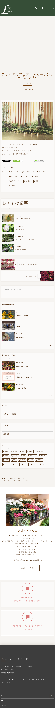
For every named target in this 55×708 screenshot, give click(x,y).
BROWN (34, 464)
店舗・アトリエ (27, 568)
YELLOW (43, 456)
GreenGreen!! (19, 229)
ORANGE (7, 464)
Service (3, 696)
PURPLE (22, 460)
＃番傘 (30, 451)
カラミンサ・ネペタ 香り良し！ (25, 239)
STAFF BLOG (20, 216)
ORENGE (39, 460)
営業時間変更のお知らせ (24, 377)
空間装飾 (28, 181)
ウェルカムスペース (28, 171)
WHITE (7, 460)
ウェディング (27, 84)
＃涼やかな (40, 451)
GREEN (13, 185)
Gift (2, 701)
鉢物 (24, 456)
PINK (31, 460)
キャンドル (42, 171)
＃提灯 (6, 456)
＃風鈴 (6, 451)
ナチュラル (14, 176)
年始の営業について (22, 366)
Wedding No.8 (20, 337)
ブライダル (25, 176)
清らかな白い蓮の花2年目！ (24, 219)
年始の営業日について (23, 388)
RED (14, 460)
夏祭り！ (19, 326)
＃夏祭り (15, 456)
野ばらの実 (33, 456)
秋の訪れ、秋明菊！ (21, 249)
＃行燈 (15, 451)
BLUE (43, 464)
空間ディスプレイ (15, 181)
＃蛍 (23, 451)
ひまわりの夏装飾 (22, 316)
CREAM (25, 464)
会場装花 (35, 176)
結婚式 (37, 181)
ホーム (3, 691)
